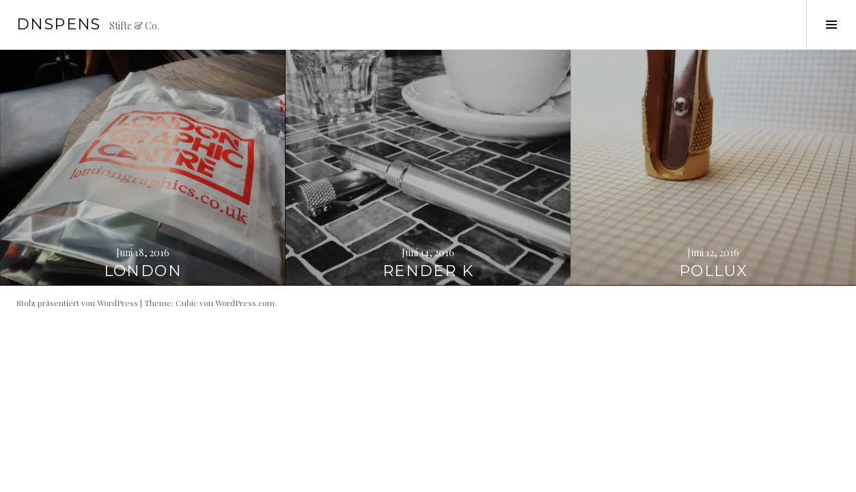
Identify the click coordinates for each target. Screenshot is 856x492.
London (143, 271)
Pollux (713, 271)
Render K (428, 271)
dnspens (58, 24)
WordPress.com (245, 302)
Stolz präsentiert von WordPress (77, 302)
